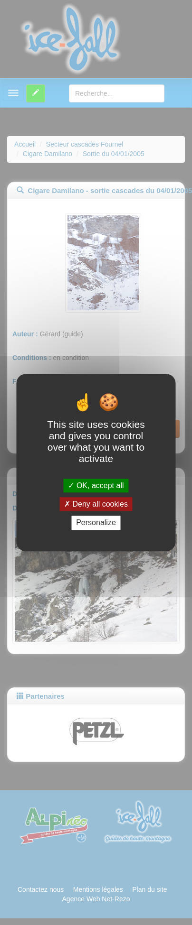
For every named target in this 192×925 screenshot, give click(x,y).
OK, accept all (96, 485)
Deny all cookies (96, 504)
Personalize (96, 523)
